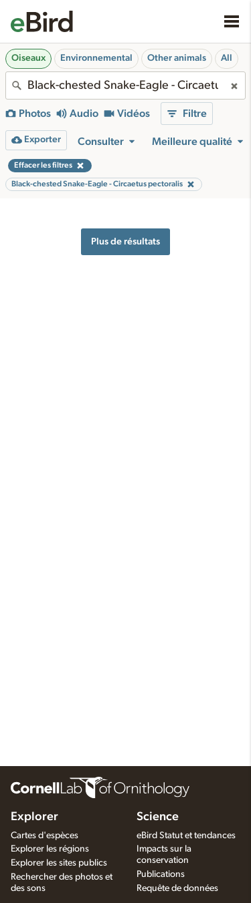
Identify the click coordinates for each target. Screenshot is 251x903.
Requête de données (177, 888)
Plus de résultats (125, 241)
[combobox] (125, 85)
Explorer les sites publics (59, 863)
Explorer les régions (50, 849)
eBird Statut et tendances (186, 835)
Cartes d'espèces (44, 835)
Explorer (34, 817)
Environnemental (96, 58)
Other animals (176, 58)
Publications (161, 874)
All (226, 58)
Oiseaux (28, 58)
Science (158, 817)
